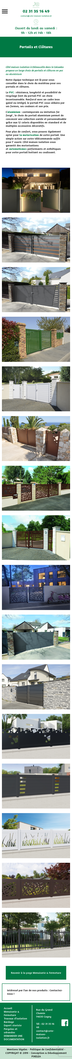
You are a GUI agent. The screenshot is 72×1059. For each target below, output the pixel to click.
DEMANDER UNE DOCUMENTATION (14, 1037)
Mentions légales (17, 1049)
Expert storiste (13, 1025)
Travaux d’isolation (15, 1018)
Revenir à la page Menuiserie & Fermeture (36, 972)
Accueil (8, 1008)
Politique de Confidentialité (46, 1049)
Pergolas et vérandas (10, 1030)
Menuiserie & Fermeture (11, 1013)
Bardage (9, 1021)
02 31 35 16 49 (36, 11)
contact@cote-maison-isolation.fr (36, 16)
